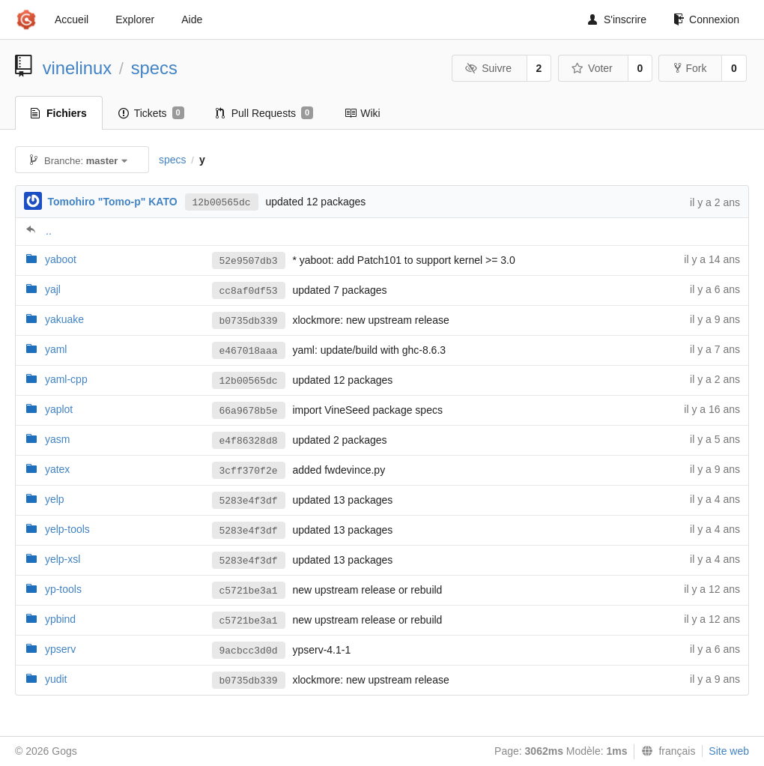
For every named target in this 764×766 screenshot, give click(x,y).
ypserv (60, 649)
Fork (690, 68)
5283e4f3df (248, 501)
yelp (54, 499)
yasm (57, 439)
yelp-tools (67, 529)
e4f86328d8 (248, 441)
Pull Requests (265, 113)
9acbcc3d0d (248, 651)
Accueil (71, 19)
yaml (56, 349)
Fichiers (59, 113)
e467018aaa (248, 351)
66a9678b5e (248, 411)
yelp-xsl (62, 559)
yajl (53, 289)
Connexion (706, 19)
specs (154, 68)
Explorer (134, 19)
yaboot (60, 259)
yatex (57, 469)
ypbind (60, 619)
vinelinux (77, 68)
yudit (56, 679)
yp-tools (63, 589)
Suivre (488, 68)
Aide (191, 19)
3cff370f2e (248, 471)
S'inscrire (617, 19)
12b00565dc (221, 202)
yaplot (59, 409)
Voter (592, 68)
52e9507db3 (248, 261)
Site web (729, 751)
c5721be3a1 (248, 591)
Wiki (362, 113)
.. (49, 231)
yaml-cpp (66, 379)
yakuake (64, 319)
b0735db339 (248, 321)
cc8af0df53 (248, 291)
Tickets (151, 113)
